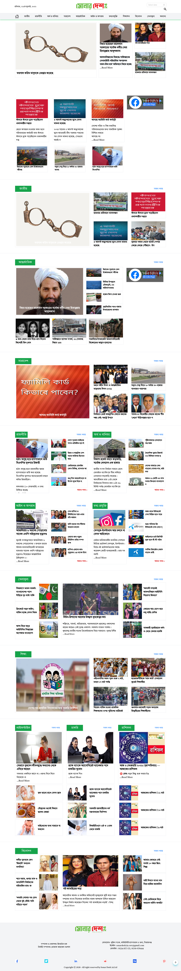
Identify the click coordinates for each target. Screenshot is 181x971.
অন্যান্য (163, 16)
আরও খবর (82, 490)
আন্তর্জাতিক (80, 16)
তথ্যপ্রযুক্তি (113, 16)
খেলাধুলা (151, 16)
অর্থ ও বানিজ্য (52, 16)
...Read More (106, 68)
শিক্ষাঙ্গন (126, 16)
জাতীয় (27, 16)
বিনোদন (138, 16)
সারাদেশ (67, 16)
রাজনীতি (38, 16)
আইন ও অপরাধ (96, 16)
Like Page (149, 104)
